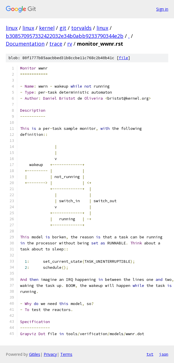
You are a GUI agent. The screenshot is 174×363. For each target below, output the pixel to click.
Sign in (162, 9)
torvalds (81, 27)
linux (12, 27)
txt (149, 354)
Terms (66, 354)
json (163, 354)
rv (69, 43)
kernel (47, 27)
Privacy (50, 354)
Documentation (25, 43)
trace (55, 43)
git (62, 27)
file (123, 57)
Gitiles (34, 354)
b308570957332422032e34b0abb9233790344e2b (64, 35)
